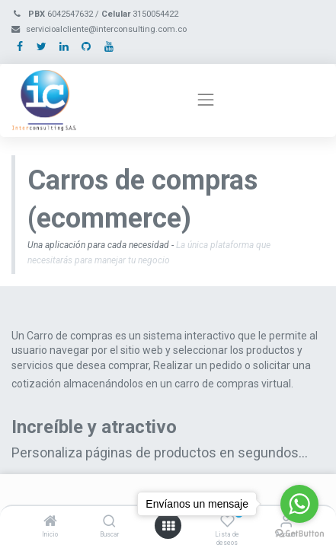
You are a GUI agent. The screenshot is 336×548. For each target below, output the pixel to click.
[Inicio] (50, 522)
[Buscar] (109, 522)
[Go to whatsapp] (299, 504)
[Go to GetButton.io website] (299, 532)
